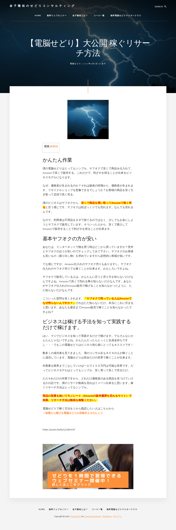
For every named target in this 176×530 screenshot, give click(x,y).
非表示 (53, 146)
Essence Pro (76, 521)
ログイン (117, 521)
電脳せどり (75, 64)
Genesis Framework (92, 521)
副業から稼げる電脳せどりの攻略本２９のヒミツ (75, 413)
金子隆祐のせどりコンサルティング (43, 5)
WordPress (107, 521)
